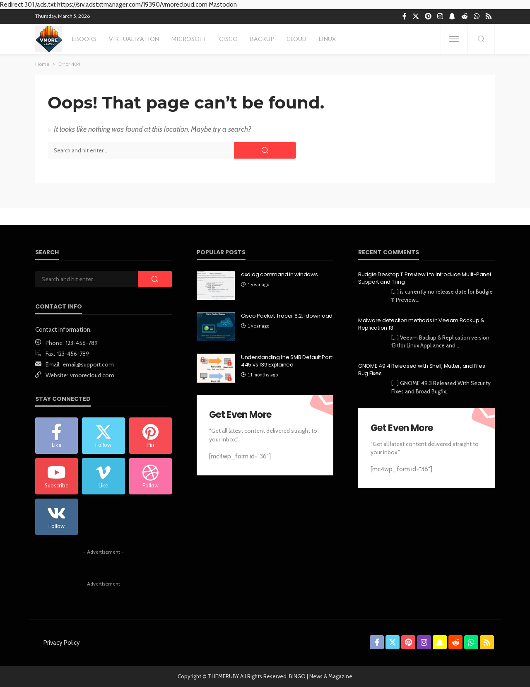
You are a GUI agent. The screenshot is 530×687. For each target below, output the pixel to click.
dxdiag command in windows (279, 274)
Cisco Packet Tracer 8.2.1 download (286, 316)
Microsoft (189, 38)
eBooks (84, 38)
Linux (327, 38)
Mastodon (223, 4)
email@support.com (88, 364)
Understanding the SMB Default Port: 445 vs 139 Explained (287, 361)
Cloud (296, 38)
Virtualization (134, 38)
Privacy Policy (61, 642)
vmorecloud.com (92, 375)
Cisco (228, 38)
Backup (262, 38)
